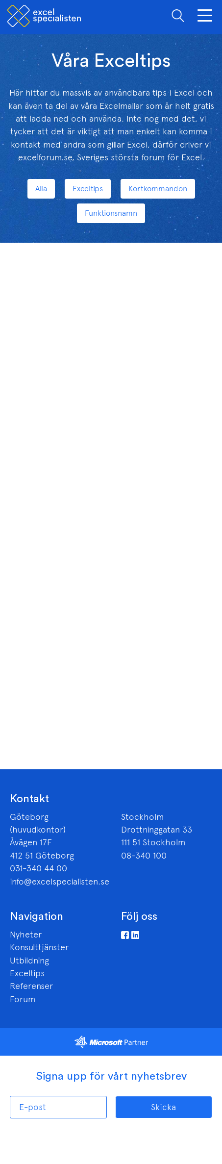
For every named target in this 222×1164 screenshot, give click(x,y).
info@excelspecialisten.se (59, 881)
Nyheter (26, 934)
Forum (22, 999)
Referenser (31, 986)
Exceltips (27, 973)
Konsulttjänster (39, 947)
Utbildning (29, 960)
